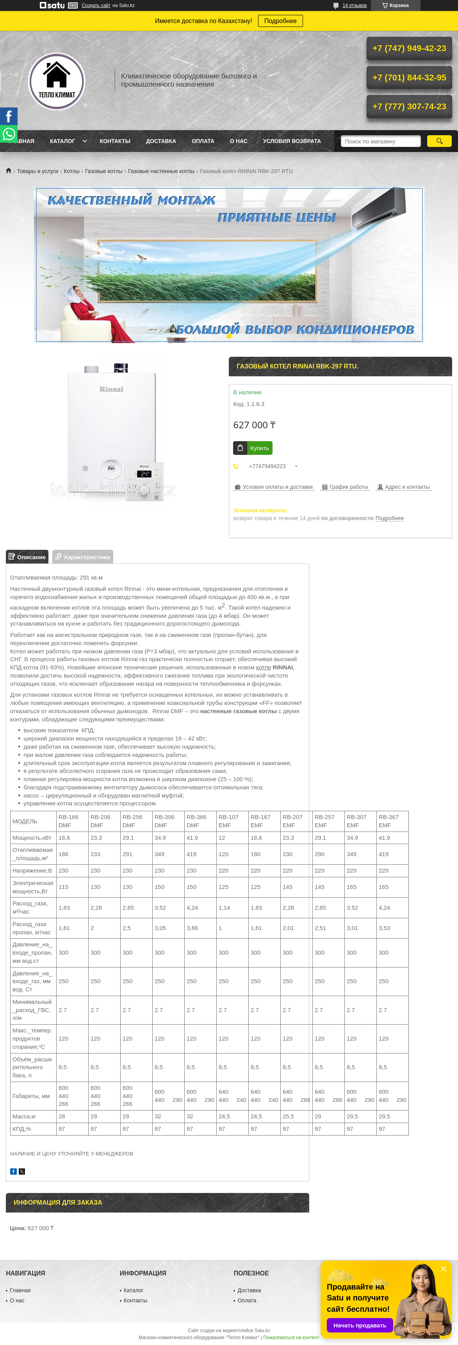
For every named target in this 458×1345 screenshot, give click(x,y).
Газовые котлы (104, 171)
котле (263, 667)
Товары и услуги (37, 171)
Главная (21, 141)
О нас (239, 141)
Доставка (161, 141)
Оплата (203, 141)
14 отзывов (354, 5)
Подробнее (280, 21)
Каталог (62, 141)
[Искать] (439, 141)
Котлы (72, 171)
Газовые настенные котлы (161, 171)
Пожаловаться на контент (291, 1337)
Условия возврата (292, 141)
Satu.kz (262, 1330)
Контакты (115, 141)
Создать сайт (96, 5)
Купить (259, 448)
